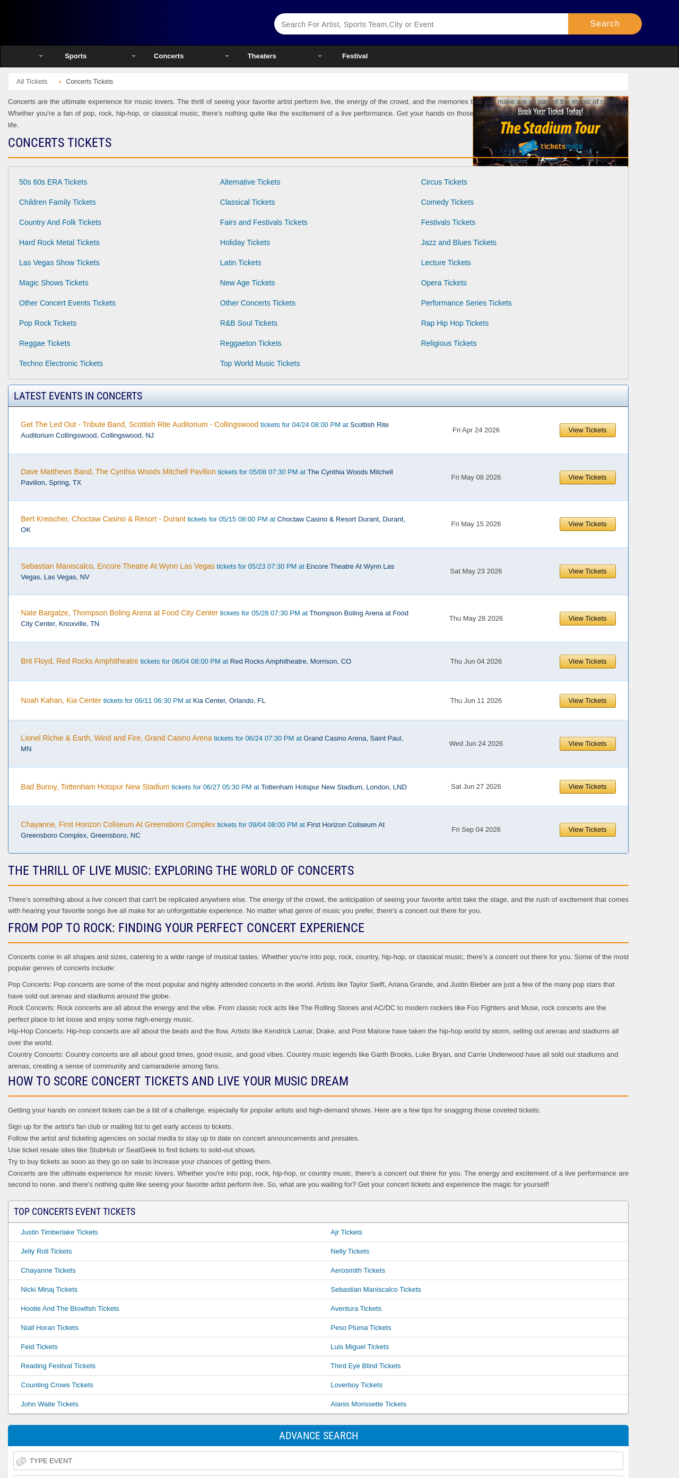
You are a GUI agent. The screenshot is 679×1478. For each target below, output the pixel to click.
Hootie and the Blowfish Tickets (70, 1308)
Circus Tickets (444, 182)
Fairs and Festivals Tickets (264, 222)
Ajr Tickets (346, 1232)
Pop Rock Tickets (47, 323)
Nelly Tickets (349, 1251)
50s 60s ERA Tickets (53, 182)
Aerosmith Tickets (357, 1270)
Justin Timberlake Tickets (59, 1232)
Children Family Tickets (57, 202)
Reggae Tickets (45, 343)
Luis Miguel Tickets (359, 1347)
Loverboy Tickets (356, 1385)
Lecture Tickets (446, 262)
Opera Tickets (444, 283)
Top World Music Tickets (260, 363)
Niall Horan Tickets (49, 1328)
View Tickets (588, 430)
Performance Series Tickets (466, 303)
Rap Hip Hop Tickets (455, 323)
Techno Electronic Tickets (61, 363)
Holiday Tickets (245, 242)
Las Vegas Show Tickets (59, 262)
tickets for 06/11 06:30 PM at (143, 700)
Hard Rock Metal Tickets (59, 242)
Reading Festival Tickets (58, 1366)
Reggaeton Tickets (251, 343)
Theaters (262, 56)
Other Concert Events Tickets (67, 303)
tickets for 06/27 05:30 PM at (213, 787)
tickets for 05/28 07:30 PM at (214, 618)
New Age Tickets (247, 283)
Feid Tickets (39, 1347)
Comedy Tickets (447, 202)
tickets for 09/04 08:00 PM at (203, 829)
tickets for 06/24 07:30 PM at (212, 743)
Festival (355, 56)
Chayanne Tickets (48, 1270)
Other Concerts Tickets (257, 303)
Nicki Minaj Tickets (49, 1289)
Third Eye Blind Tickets (365, 1366)
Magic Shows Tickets (54, 283)
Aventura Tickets (355, 1308)
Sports (75, 56)
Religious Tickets (449, 343)
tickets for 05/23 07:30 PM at (207, 571)
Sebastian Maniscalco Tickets (375, 1289)
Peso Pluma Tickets (360, 1328)
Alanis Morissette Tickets (368, 1404)
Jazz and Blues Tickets (459, 242)
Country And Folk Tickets (60, 222)
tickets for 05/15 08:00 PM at (213, 524)
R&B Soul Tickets (248, 323)
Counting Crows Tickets (57, 1385)
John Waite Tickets (50, 1404)
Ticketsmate (143, 22)
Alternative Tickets (250, 182)
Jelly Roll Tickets (46, 1251)
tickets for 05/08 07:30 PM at (207, 476)
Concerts (169, 56)
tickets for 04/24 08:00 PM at (205, 429)
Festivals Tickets (448, 222)
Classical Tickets (247, 202)
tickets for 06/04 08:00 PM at (186, 661)
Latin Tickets (241, 262)
